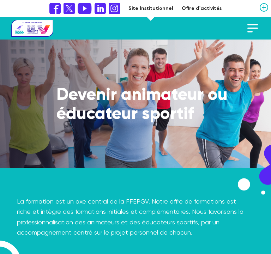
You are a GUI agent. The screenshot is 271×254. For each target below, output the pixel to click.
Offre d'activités (202, 8)
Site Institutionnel (150, 8)
